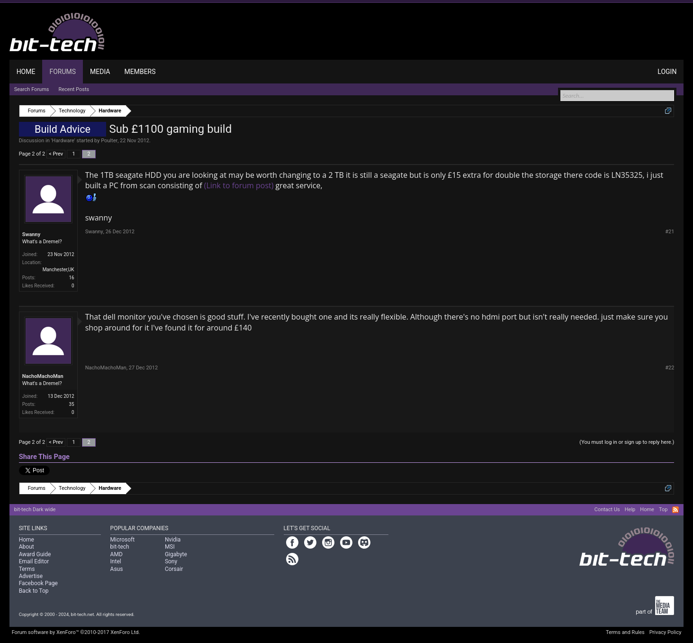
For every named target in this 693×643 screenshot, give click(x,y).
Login (666, 71)
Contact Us (607, 509)
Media (100, 71)
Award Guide (35, 554)
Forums (62, 71)
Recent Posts (74, 89)
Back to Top (34, 591)
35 (71, 404)
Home (26, 71)
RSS (675, 509)
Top (663, 509)
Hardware (63, 141)
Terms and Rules (625, 632)
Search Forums (31, 89)
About (26, 546)
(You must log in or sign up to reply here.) (626, 442)
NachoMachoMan (42, 376)
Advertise (31, 576)
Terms (27, 569)
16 (71, 277)
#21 (669, 232)
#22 (669, 368)
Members (140, 71)
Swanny (31, 234)
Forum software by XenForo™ (76, 632)
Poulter (109, 141)
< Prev (56, 154)
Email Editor (34, 561)
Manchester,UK (58, 269)
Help (630, 509)
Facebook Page (38, 583)
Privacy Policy (665, 632)
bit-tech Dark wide (35, 509)
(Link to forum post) (239, 185)
